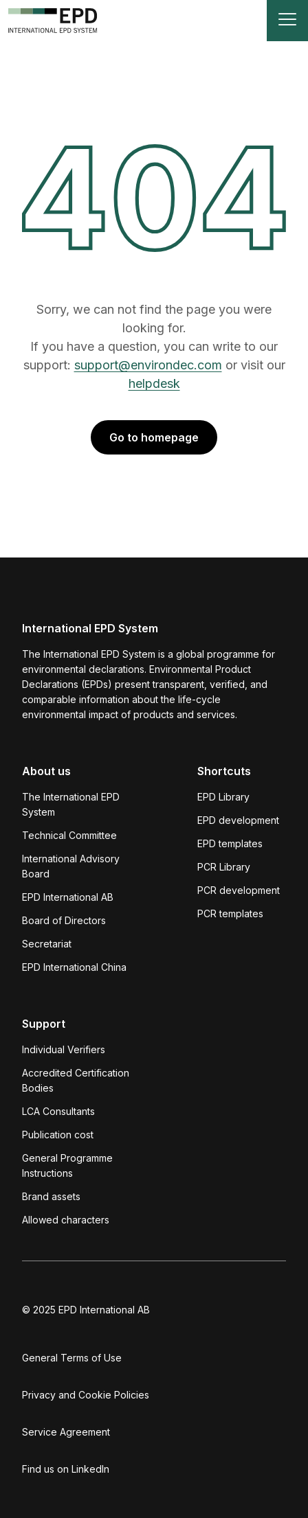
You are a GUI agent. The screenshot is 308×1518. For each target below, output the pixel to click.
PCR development (238, 890)
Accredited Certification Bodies (75, 1080)
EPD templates (230, 843)
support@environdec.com (148, 365)
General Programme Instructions (67, 1165)
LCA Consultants (58, 1111)
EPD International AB (67, 897)
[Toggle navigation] (287, 20)
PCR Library (223, 867)
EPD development (238, 820)
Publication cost (58, 1134)
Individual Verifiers (63, 1049)
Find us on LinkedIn (65, 1469)
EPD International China (74, 967)
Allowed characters (65, 1220)
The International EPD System (71, 804)
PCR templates (230, 913)
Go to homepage (154, 437)
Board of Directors (64, 920)
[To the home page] (53, 20)
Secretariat (47, 944)
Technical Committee (69, 835)
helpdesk (154, 383)
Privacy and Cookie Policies (85, 1395)
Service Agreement (66, 1432)
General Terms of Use (72, 1358)
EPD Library (223, 797)
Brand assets (51, 1196)
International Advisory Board (71, 866)
